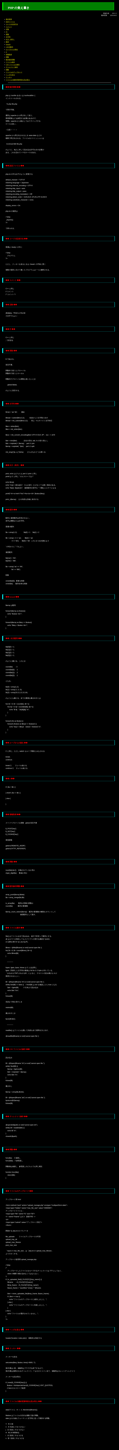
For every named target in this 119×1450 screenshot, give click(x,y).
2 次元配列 (9, 47)
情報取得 (9, 54)
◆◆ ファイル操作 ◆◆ (14, 928)
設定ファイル (10, 22)
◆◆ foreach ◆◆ (12, 597)
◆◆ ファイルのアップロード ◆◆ (19, 1191)
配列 (7, 42)
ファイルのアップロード (14, 72)
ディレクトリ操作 (12, 67)
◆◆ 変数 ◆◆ (11, 351)
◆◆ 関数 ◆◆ (11, 862)
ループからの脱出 (12, 49)
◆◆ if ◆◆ (10, 779)
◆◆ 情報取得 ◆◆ (12, 814)
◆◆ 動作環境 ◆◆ (12, 87)
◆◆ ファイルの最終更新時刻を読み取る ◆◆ (23, 1401)
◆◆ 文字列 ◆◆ (12, 404)
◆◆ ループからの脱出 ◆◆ (16, 743)
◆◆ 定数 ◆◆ (11, 305)
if (6, 52)
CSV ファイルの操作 (13, 64)
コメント (9, 27)
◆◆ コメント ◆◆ (12, 280)
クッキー (9, 77)
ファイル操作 (10, 62)
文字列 (8, 37)
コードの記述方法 (12, 24)
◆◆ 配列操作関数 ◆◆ (14, 886)
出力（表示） (10, 39)
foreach (8, 44)
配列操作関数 (10, 59)
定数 (7, 29)
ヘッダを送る (10, 75)
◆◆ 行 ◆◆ (10, 329)
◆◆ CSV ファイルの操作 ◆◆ (17, 1049)
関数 (7, 57)
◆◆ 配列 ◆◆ (11, 510)
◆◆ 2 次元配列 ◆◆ (13, 638)
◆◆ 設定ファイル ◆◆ (14, 166)
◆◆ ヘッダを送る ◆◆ (14, 1330)
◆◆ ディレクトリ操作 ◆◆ (16, 1116)
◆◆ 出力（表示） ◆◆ (14, 465)
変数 (7, 34)
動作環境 (9, 19)
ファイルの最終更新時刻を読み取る (18, 80)
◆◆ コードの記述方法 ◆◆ (16, 239)
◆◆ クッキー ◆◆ (12, 1348)
